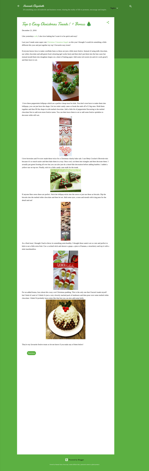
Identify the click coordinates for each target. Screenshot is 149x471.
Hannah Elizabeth (33, 6)
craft (35, 36)
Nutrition (31, 353)
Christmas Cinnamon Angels (58, 42)
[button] (107, 23)
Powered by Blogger (74, 460)
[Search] (130, 7)
